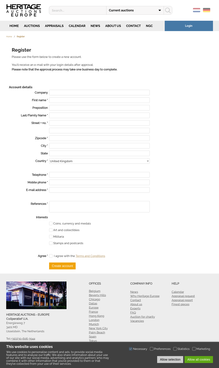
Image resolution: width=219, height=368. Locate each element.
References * (39, 203)
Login (188, 25)
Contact (133, 26)
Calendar (77, 26)
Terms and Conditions (90, 256)
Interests (42, 217)
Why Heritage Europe (145, 296)
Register (21, 36)
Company (41, 92)
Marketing (203, 349)
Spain (92, 336)
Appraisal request (183, 296)
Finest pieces (180, 304)
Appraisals (54, 26)
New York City (98, 328)
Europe (94, 307)
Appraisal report (182, 300)
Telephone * (40, 174)
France (93, 311)
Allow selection (170, 359)
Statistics (183, 349)
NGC (149, 26)
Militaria (58, 236)
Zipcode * (41, 138)
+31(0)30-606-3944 (23, 338)
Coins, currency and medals (72, 223)
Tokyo (93, 340)
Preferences (162, 349)
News (95, 26)
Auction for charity (142, 316)
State (44, 153)
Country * (41, 161)
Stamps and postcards (68, 243)
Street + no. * (39, 123)
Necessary (140, 349)
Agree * (43, 256)
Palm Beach (97, 332)
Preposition (40, 107)
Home (14, 26)
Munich (94, 324)
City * (44, 145)
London (94, 320)
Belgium (94, 291)
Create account (62, 266)
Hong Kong (96, 316)
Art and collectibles (66, 230)
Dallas (93, 303)
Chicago (94, 299)
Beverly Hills (97, 295)
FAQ (133, 312)
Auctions (32, 26)
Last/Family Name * (34, 115)
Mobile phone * (38, 182)
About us (113, 26)
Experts (135, 308)
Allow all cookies (198, 359)
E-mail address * (37, 190)
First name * (40, 100)
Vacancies (137, 321)
